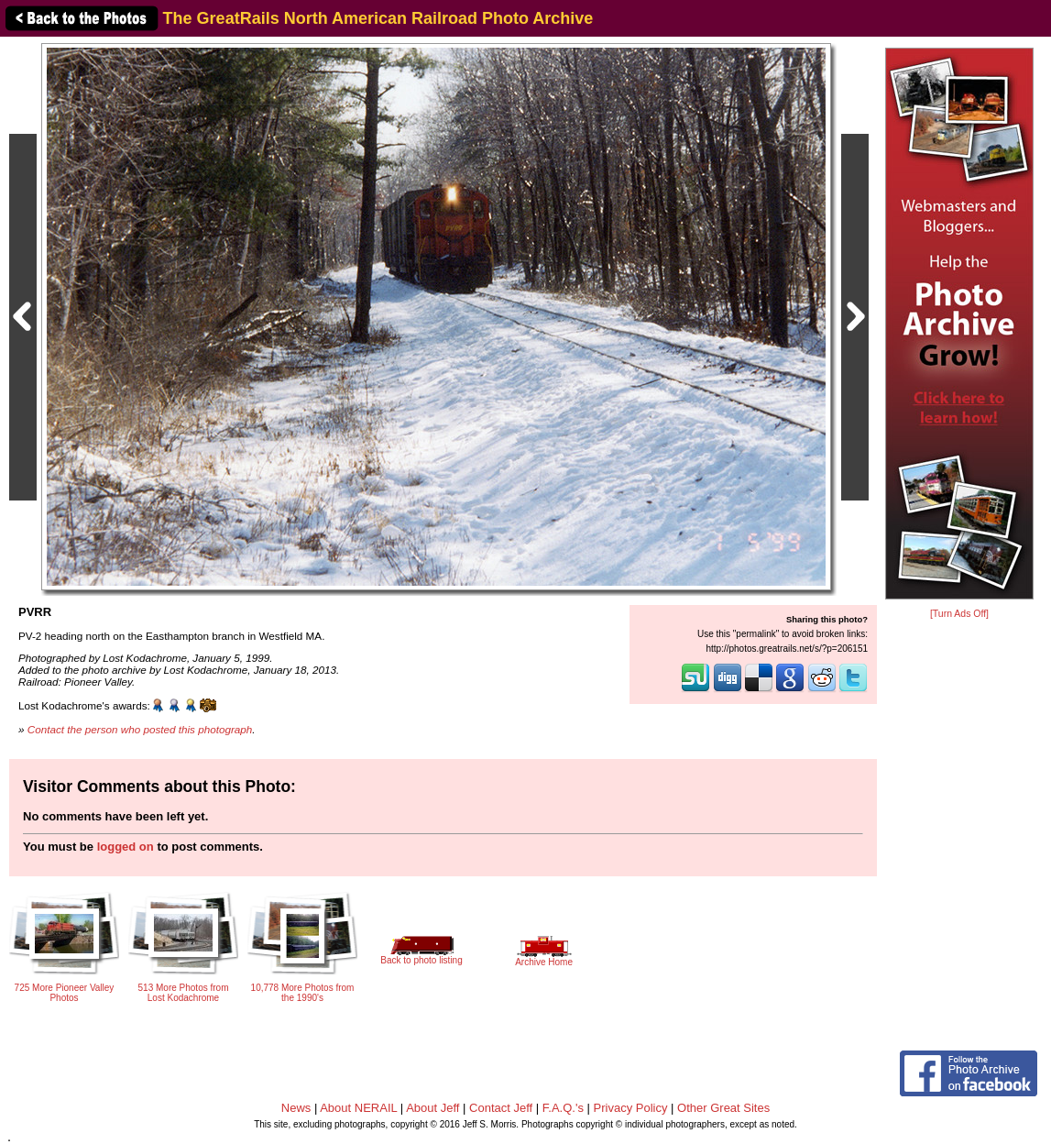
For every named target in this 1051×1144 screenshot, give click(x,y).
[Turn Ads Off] (959, 614)
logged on (125, 846)
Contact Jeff (500, 1108)
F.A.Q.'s (563, 1108)
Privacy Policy (631, 1108)
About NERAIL (358, 1108)
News (296, 1108)
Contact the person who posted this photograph (140, 729)
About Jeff (432, 1108)
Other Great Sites (723, 1108)
